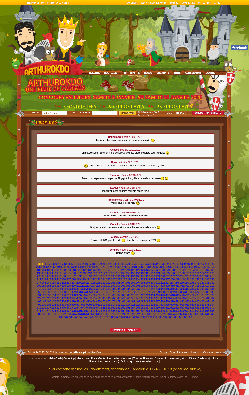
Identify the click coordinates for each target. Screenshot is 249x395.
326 (73, 288)
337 (128, 288)
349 (187, 288)
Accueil (164, 352)
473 (88, 301)
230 (133, 279)
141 (49, 273)
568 (202, 307)
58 (54, 266)
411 (138, 295)
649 (91, 317)
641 (207, 314)
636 (182, 314)
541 (68, 307)
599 (177, 310)
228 (123, 279)
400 (83, 295)
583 (98, 310)
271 (158, 282)
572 (44, 310)
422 (192, 295)
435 (78, 298)
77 (121, 266)
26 (121, 263)
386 (192, 292)
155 (118, 273)
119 (118, 270)
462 (212, 298)
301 (128, 285)
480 (123, 301)
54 (40, 266)
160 (143, 273)
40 (170, 263)
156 (123, 273)
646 (76, 317)
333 (108, 288)
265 (128, 282)
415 (158, 295)
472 (83, 301)
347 (177, 288)
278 (192, 282)
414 (152, 295)
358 (54, 292)
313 (187, 285)
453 (167, 298)
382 (172, 292)
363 (78, 292)
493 (187, 301)
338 (133, 288)
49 (202, 263)
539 (59, 307)
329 (88, 288)
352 (202, 288)
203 (177, 276)
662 (155, 317)
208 (202, 276)
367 (98, 292)
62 (68, 266)
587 (118, 310)
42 (177, 263)
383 (177, 292)
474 (93, 301)
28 (128, 263)
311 (177, 285)
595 (158, 310)
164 (162, 273)
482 (133, 301)
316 (202, 285)
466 (54, 301)
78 (125, 266)
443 (118, 298)
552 (123, 307)
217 (68, 279)
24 (114, 263)
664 (165, 317)
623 (118, 314)
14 (79, 263)
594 (152, 310)
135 (197, 270)
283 (39, 285)
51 (209, 263)
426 (212, 295)
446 (133, 298)
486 (152, 301)
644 (66, 317)
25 (118, 263)
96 (188, 266)
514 (113, 304)
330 (93, 288)
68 (90, 266)
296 (103, 285)
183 (78, 276)
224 (103, 279)
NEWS (177, 73)
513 (108, 304)
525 (167, 304)
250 (54, 282)
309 (167, 285)
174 (212, 273)
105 (49, 270)
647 (81, 317)
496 (202, 301)
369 (108, 292)
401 (88, 295)
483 (138, 301)
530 (192, 304)
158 (133, 273)
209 (207, 276)
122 (133, 270)
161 (148, 273)
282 (212, 282)
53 (37, 266)
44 (184, 263)
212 (44, 279)
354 (212, 288)
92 (174, 266)
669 (190, 317)
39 (167, 263)
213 (49, 279)
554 (133, 307)
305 (148, 285)
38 (163, 263)
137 (207, 270)
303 (138, 285)
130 (172, 270)
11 (68, 263)
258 (93, 282)
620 (103, 314)
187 (98, 276)
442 (113, 298)
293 (88, 285)
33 (146, 263)
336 (123, 288)
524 (162, 304)
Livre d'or (196, 352)
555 (138, 307)
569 (207, 307)
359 (59, 292)
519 (138, 304)
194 (133, 276)
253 (68, 282)
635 (177, 314)
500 (44, 304)
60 (61, 266)
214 (54, 279)
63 (72, 266)
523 (158, 304)
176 (44, 276)
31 (139, 263)
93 (178, 266)
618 (93, 314)
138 (212, 270)
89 (163, 266)
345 (167, 288)
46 (191, 263)
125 (148, 270)
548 (103, 307)
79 (128, 266)
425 (207, 295)
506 (73, 304)
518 (133, 304)
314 (192, 285)
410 (133, 295)
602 (192, 310)
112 (83, 270)
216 (64, 279)
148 (83, 273)
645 (71, 317)
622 (113, 314)
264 (123, 282)
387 (197, 292)
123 (138, 270)
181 (68, 276)
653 (111, 317)
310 (172, 285)
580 (83, 310)
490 (172, 301)
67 (86, 266)
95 (185, 266)
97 (192, 266)
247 (39, 282)
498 (212, 301)
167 (177, 273)
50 (206, 263)
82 (139, 266)
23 (111, 263)
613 (68, 314)
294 (93, 285)
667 (180, 317)
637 (187, 314)
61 (65, 266)
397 (68, 295)
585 (108, 310)
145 (68, 273)
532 (202, 304)
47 (195, 263)
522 (152, 304)
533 (207, 304)
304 (143, 285)
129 (167, 270)
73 (107, 266)
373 (128, 292)
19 (96, 263)
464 (44, 301)
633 (167, 314)
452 (162, 298)
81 (135, 266)
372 (123, 292)
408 (123, 295)
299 (118, 285)
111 (78, 270)
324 (64, 288)
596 (162, 310)
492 (182, 301)
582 (93, 310)
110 (73, 270)
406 (113, 295)
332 (103, 288)
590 (133, 310)
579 (78, 310)
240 (182, 279)
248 (44, 282)
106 (54, 270)
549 (108, 307)
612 (64, 314)
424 (202, 295)
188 (103, 276)
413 (148, 295)
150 (93, 273)
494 (192, 301)
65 (79, 266)
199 (158, 276)
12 (72, 263)
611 (59, 314)
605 (207, 310)
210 (212, 276)
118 (113, 270)
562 (172, 307)
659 (140, 317)
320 (44, 288)
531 (197, 304)
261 (108, 282)
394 (54, 295)
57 (51, 266)
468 (64, 301)
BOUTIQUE (110, 73)
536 (44, 307)
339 (138, 288)
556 (143, 307)
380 (162, 292)
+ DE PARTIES (130, 73)
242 (192, 279)
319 (39, 288)
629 (148, 314)
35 (153, 263)
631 (158, 314)
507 (78, 304)
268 (143, 282)
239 (177, 279)
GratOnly (96, 352)
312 (182, 285)
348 (182, 288)
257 (88, 282)
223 (98, 279)
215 (59, 279)
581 (88, 310)
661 (150, 317)
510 (93, 304)
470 (73, 301)
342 (152, 288)
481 (128, 301)
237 (167, 279)
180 (64, 276)
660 (145, 317)
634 (172, 314)
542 (73, 307)
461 (207, 298)
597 (167, 310)
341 (148, 288)
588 (123, 310)
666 (175, 317)
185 (88, 276)
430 (54, 298)
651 (101, 317)
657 (130, 317)
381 (167, 292)
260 (103, 282)
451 (158, 298)
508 (83, 304)
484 (143, 301)
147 (78, 273)
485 (148, 301)
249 (49, 282)
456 (182, 298)
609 (49, 314)
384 (182, 292)
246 (212, 279)
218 (73, 279)
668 (185, 317)
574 (54, 310)
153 (108, 273)
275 (177, 282)
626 (133, 314)
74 (111, 266)
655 (120, 317)
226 (113, 279)
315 (197, 285)
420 (182, 295)
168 (182, 273)
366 (93, 292)
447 (138, 298)
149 (88, 273)
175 (39, 276)
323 (59, 288)
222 (93, 279)
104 (44, 270)
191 (118, 276)
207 (197, 276)
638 (192, 314)
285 (49, 285)
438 (93, 298)
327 (78, 288)
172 (202, 273)
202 (172, 276)
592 (143, 310)
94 (181, 266)
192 (123, 276)
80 (132, 266)
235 (158, 279)
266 (133, 282)
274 (172, 282)
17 (89, 263)
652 (106, 317)
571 (39, 310)
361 (68, 292)
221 (88, 279)
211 (39, 279)
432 (64, 298)
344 (162, 288)
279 (197, 282)
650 (96, 317)
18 (93, 263)
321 (49, 288)
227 (118, 279)
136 (202, 270)
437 (88, 298)
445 (128, 298)
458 (192, 298)
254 (73, 282)
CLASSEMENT (193, 73)
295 (98, 285)
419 (177, 295)
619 (98, 314)
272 (162, 282)
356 (44, 292)
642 (212, 314)
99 (199, 266)
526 (172, 304)
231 (138, 279)
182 (73, 276)
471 (78, 301)
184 (83, 276)
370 (113, 292)
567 (197, 307)
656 (125, 317)
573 (49, 310)
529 (187, 304)
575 (59, 310)
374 (133, 292)
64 (75, 266)
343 (158, 288)
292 (83, 285)
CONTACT (211, 73)
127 (158, 270)
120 (123, 270)
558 (152, 307)
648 (86, 317)
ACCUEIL (94, 73)
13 (75, 263)
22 (107, 263)
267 (138, 282)
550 (113, 307)
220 (83, 279)
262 (113, 282)
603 (197, 310)
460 (202, 298)
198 (152, 276)
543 (78, 307)
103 (39, 270)
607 (39, 314)
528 (182, 304)
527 (177, 304)
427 (39, 298)
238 (172, 279)
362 (73, 292)
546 (93, 307)
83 (142, 266)
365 (88, 292)
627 (138, 314)
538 (54, 307)
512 (103, 304)
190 (113, 276)
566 (192, 307)
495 (197, 301)
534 (212, 304)
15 (82, 263)
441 (108, 298)
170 (192, 273)
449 (148, 298)
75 (114, 266)
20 (100, 263)
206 (192, 276)
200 (162, 276)
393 (49, 295)
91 (170, 266)
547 (98, 307)
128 (162, 270)
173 (207, 273)
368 (103, 292)
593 (148, 310)
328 (83, 288)
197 (148, 276)
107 (59, 270)
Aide (172, 352)
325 (68, 288)
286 (54, 285)
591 (138, 310)
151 (98, 273)
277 (187, 282)
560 (162, 307)
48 (198, 263)
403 (98, 295)
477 (108, 301)
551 (118, 307)
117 (108, 270)
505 (68, 304)
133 (187, 270)
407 (118, 295)
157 (128, 273)
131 (177, 270)
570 (212, 307)
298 (113, 285)
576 (64, 310)
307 (158, 285)
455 (177, 298)
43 (181, 263)
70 (97, 266)
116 (103, 270)
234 (152, 279)
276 (182, 282)
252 (64, 282)
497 (207, 301)
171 (197, 273)
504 (64, 304)
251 (59, 282)
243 (197, 279)
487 (158, 301)
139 (39, 273)
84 (146, 266)
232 (143, 279)
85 (149, 266)
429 (49, 298)
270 (152, 282)
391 (39, 295)
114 (93, 270)
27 (125, 263)
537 (49, 307)
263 (118, 282)
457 (187, 298)
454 (172, 298)
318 (212, 285)
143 (59, 273)
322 (54, 288)
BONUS (148, 73)
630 (152, 314)
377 (148, 292)
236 (162, 279)
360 (64, 292)
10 (65, 263)
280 (202, 282)
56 (47, 266)
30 (135, 263)
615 (78, 314)
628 (143, 314)
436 (83, 298)
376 (143, 292)
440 (103, 298)
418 (172, 295)
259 (98, 282)
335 (118, 288)
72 (103, 266)
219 (78, 279)
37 (160, 263)
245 (207, 279)
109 (68, 270)
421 (187, 295)
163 (158, 273)
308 (162, 285)
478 (113, 301)
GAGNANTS (163, 73)
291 (78, 285)
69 (93, 266)
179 (59, 276)
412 (143, 295)
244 (202, 279)
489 (167, 301)
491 (177, 301)
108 (64, 270)
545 (88, 307)
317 (207, 285)
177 (49, 276)
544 (83, 307)
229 (128, 279)
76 (118, 266)
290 (73, 285)
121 (128, 270)
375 (138, 292)
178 (54, 276)
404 (103, 295)
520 (143, 304)
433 (68, 298)
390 (212, 292)
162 (152, 273)
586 (113, 310)
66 (82, 266)
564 (182, 307)
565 (187, 307)
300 (123, 285)
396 (64, 295)
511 (98, 304)
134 (192, 270)
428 (44, 298)
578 (73, 310)
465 (49, 301)
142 (54, 273)
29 (132, 263)
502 (54, 304)
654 (115, 317)
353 (207, 288)
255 (78, 282)
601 (187, 310)
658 (135, 317)
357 (49, 292)
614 (73, 314)
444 (123, 298)
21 (103, 263)
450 (152, 298)
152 (103, 273)
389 (207, 292)
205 (187, 276)
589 (128, 310)
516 (123, 304)
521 (148, 304)
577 (68, 310)
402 (93, 295)
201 (167, 276)
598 (172, 310)
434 (73, 298)
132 (182, 270)
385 (187, 292)
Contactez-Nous (212, 352)
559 (158, 307)
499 (39, 304)
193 (128, 276)
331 (98, 288)
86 (153, 266)
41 (174, 263)
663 (160, 317)
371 (118, 292)
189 (108, 276)
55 (44, 266)
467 (59, 301)
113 (88, 270)
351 (197, 288)
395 (59, 295)
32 (142, 263)
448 (143, 298)
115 (98, 270)
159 (138, 273)
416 (162, 295)
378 (152, 292)
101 (208, 266)
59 (58, 266)
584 (103, 310)
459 (197, 298)
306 (152, 285)
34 (149, 263)
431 (59, 298)
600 (182, 310)
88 (160, 266)
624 (123, 314)
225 (108, 279)
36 (156, 263)
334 (113, 288)
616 (83, 314)
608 (44, 314)
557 (148, 307)
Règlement (183, 352)
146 (73, 273)
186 (93, 276)
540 (64, 307)
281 (207, 282)
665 (170, 317)
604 (202, 310)
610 (54, 314)
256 (83, 282)
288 (64, 285)
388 (202, 292)
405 (108, 295)
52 (213, 263)
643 (61, 317)
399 (78, 295)
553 (128, 307)
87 (156, 266)
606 (212, 310)
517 (128, 304)
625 (128, 314)
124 (143, 270)
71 (100, 266)
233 (148, 279)
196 (143, 276)
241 (187, 279)
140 (44, 273)
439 (98, 298)
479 (118, 301)
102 (213, 266)
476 (103, 301)
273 (167, 282)
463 (39, 301)
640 (202, 314)
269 (148, 282)
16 (86, 263)
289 (68, 285)
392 (44, 295)
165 (167, 273)
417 (167, 295)
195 (138, 276)
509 (88, 304)
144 (64, 273)
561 (167, 307)
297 (108, 285)
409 (128, 295)
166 (172, 273)
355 (39, 292)
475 (98, 301)
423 (197, 295)
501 (49, 304)
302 (133, 285)
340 (143, 288)
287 (59, 285)
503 (59, 304)
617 (88, 314)
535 (39, 307)
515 (118, 304)
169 (187, 273)
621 (108, 314)
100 (203, 266)
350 (192, 288)
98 (195, 266)
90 (167, 266)
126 (152, 270)
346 (172, 288)
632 (162, 314)
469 (68, 301)
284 (44, 285)
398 (73, 295)
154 (113, 273)
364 (83, 292)
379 (158, 292)
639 (197, 314)
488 (162, 301)
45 (188, 263)
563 (177, 307)
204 (182, 276)
